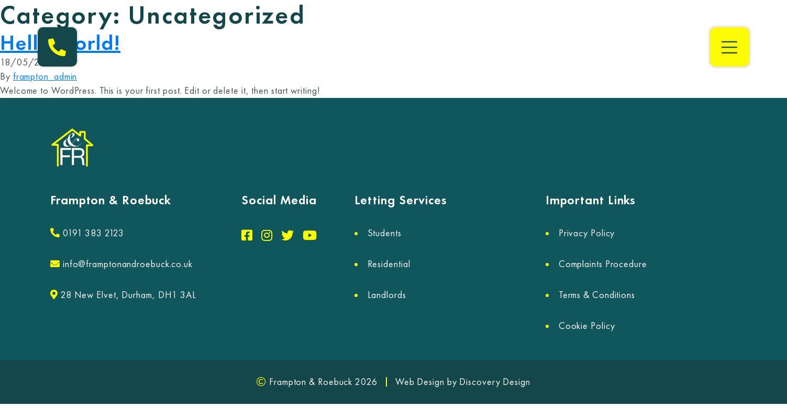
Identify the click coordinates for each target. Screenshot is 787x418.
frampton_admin (45, 76)
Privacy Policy (587, 233)
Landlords (387, 295)
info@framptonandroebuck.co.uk (121, 264)
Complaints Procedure (603, 264)
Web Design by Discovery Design (462, 382)
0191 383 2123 (87, 233)
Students (385, 233)
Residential (389, 264)
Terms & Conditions (597, 295)
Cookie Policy (587, 326)
